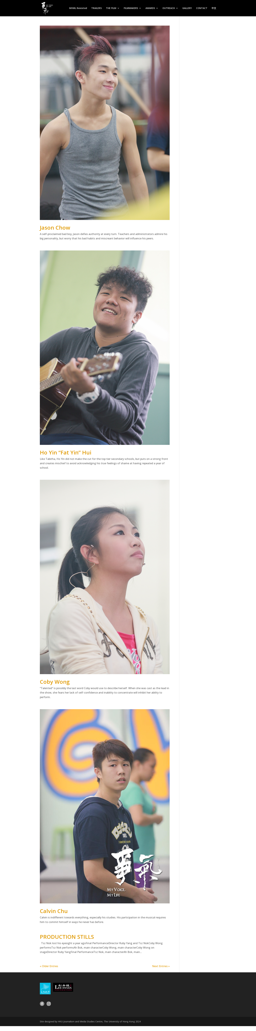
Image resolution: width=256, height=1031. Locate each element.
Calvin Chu (54, 911)
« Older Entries (49, 966)
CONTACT (201, 8)
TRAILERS (96, 8)
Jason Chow (55, 227)
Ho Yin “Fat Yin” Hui (65, 452)
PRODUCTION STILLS (67, 936)
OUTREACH (168, 8)
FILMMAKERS (131, 8)
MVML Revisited (78, 8)
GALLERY (187, 8)
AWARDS (150, 8)
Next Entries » (161, 966)
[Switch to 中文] (214, 11)
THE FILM (111, 8)
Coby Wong (55, 681)
